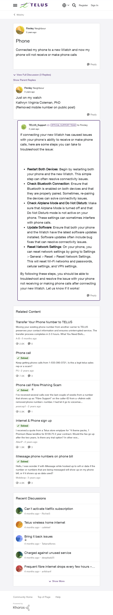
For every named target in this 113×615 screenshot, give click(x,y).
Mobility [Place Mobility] (18, 14)
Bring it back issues (38, 536)
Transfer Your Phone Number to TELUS (44, 322)
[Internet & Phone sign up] (56, 433)
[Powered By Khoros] (56, 607)
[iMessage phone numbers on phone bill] (56, 469)
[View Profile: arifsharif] (19, 568)
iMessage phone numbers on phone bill (44, 456)
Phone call (23, 353)
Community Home (23, 596)
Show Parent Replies (24, 79)
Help (58, 596)
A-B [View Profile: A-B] (18, 338)
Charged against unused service (47, 553)
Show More (57, 581)
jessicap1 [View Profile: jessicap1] (21, 406)
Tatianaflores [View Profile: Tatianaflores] (48, 543)
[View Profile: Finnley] (20, 30)
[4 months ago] (31, 513)
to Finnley (82, 125)
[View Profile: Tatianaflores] (19, 538)
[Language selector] (66, 5)
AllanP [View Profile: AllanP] (19, 441)
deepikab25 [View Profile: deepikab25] (48, 557)
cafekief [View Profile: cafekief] (46, 527)
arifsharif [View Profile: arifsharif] (46, 571)
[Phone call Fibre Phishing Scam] (56, 398)
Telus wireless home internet (44, 522)
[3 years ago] (33, 477)
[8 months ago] (29, 338)
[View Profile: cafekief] (19, 524)
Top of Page (44, 596)
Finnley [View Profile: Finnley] (30, 28)
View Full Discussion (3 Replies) (32, 74)
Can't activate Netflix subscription (48, 509)
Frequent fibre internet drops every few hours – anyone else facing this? (58, 567)
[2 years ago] (27, 370)
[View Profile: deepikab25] (19, 555)
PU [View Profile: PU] (17, 370)
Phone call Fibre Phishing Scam (38, 385)
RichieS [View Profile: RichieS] (46, 513)
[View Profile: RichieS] (19, 510)
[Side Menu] (15, 5)
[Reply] (91, 64)
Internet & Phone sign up (34, 420)
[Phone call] (56, 364)
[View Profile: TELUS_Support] (23, 127)
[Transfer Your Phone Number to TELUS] (56, 330)
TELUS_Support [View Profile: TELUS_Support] (37, 125)
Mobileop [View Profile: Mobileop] (21, 477)
